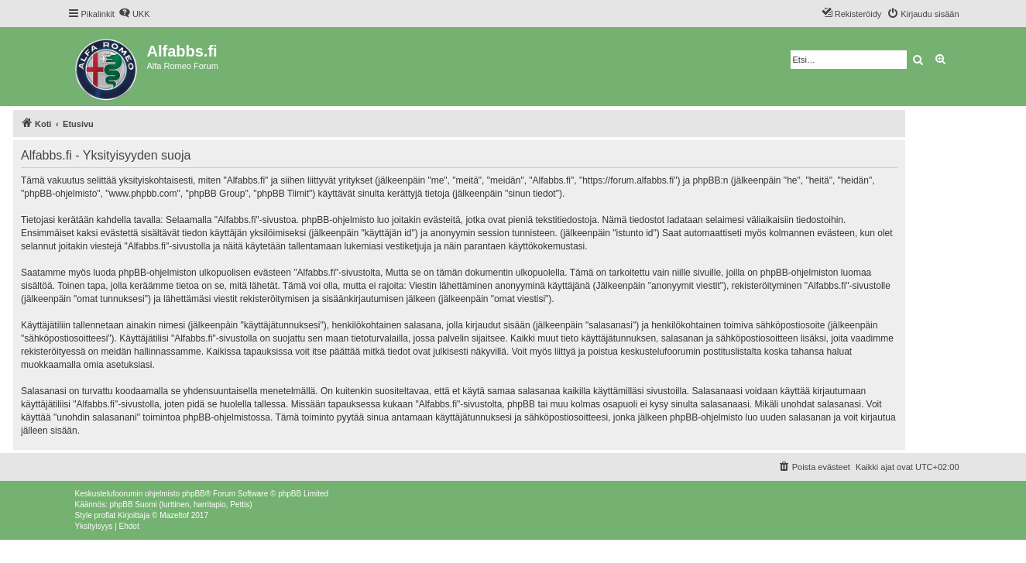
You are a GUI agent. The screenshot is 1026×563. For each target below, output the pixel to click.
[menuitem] (134, 14)
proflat (105, 515)
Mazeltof (174, 515)
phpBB (193, 493)
